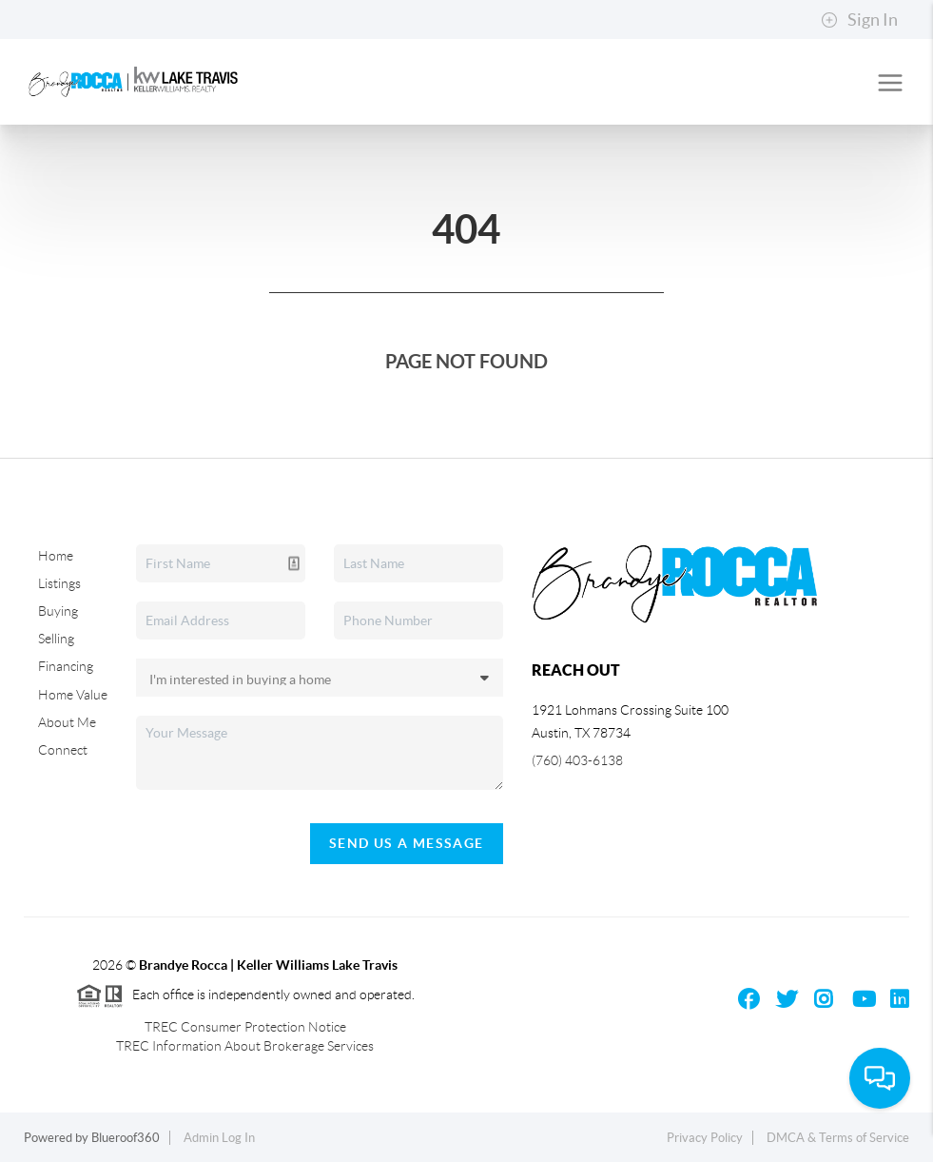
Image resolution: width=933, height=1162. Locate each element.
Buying (58, 611)
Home (55, 555)
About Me (67, 722)
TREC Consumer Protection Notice (245, 1026)
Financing (65, 666)
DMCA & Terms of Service (838, 1138)
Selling (56, 638)
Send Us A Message (406, 843)
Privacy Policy (705, 1138)
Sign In (859, 20)
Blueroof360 (125, 1138)
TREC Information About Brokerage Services (245, 1046)
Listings (59, 583)
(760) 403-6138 (577, 760)
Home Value (72, 694)
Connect (62, 750)
